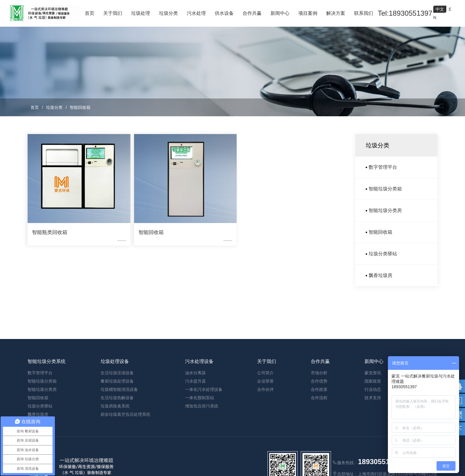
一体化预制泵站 (199, 439)
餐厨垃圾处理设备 (117, 423)
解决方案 (335, 13)
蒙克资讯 (372, 414)
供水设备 (224, 13)
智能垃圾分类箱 (385, 188)
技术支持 (372, 439)
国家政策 (372, 423)
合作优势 (319, 423)
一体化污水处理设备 (203, 431)
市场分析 (319, 414)
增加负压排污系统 (201, 447)
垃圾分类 (168, 13)
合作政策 (319, 431)
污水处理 (196, 13)
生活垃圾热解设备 (117, 439)
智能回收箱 (80, 107)
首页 (89, 13)
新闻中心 (279, 13)
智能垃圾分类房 (385, 210)
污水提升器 (195, 423)
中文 (440, 9)
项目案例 (307, 13)
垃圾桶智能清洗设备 (119, 431)
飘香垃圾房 (380, 275)
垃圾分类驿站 (383, 253)
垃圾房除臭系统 (115, 447)
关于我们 (112, 13)
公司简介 (265, 414)
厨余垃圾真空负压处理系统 (125, 456)
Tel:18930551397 (405, 13)
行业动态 (372, 431)
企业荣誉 (265, 423)
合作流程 (319, 439)
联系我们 (363, 13)
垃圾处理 (140, 13)
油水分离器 (195, 414)
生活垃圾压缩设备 (117, 414)
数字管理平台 (383, 167)
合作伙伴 (265, 431)
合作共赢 (252, 13)
